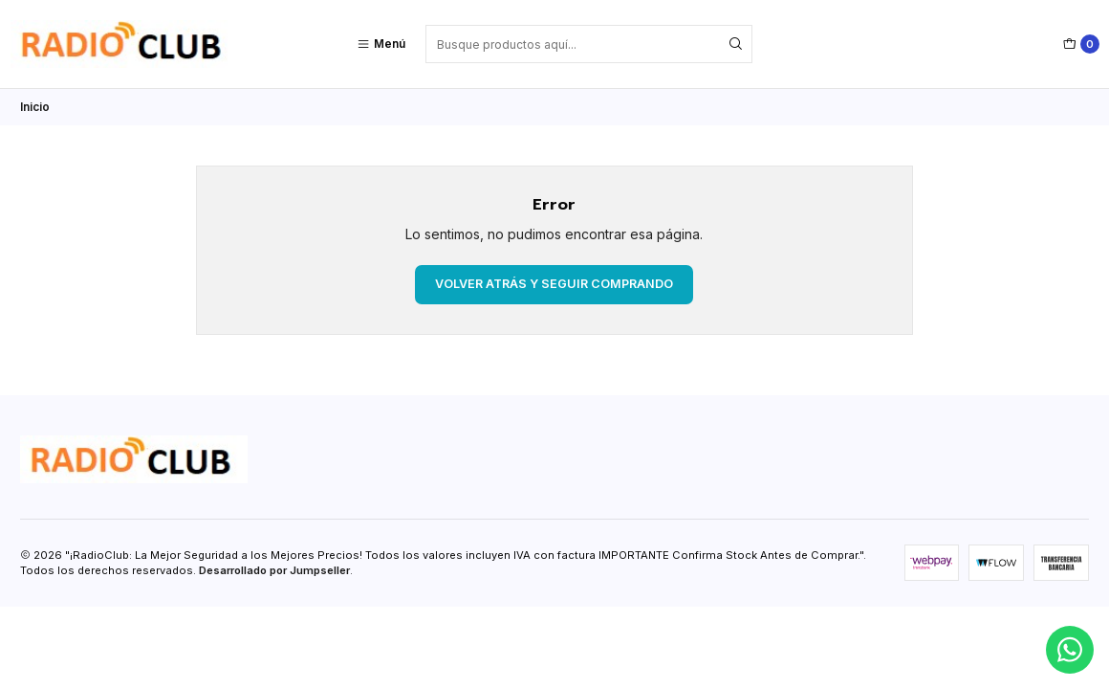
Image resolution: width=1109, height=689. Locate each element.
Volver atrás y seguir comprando (554, 284)
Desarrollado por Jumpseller (274, 570)
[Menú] (381, 44)
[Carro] (1081, 44)
